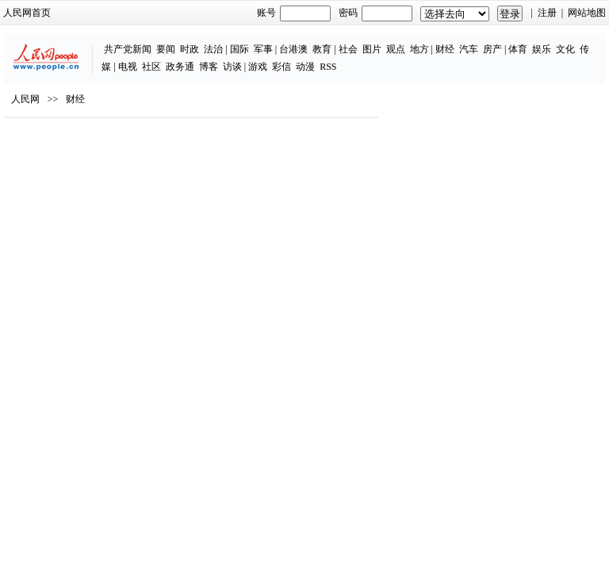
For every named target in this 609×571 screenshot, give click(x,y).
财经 (444, 49)
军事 (263, 49)
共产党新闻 (127, 49)
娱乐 (541, 49)
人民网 (25, 99)
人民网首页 (27, 12)
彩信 (281, 66)
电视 (127, 66)
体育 (517, 49)
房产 (492, 49)
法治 (213, 49)
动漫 (305, 66)
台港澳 (293, 49)
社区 (151, 66)
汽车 (468, 49)
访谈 (232, 66)
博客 (208, 66)
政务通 (180, 66)
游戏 (257, 66)
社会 (348, 49)
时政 (189, 49)
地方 (419, 49)
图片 (371, 49)
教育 (321, 49)
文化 (565, 49)
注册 (547, 12)
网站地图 (587, 12)
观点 (395, 49)
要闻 (165, 49)
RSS (328, 66)
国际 (239, 49)
